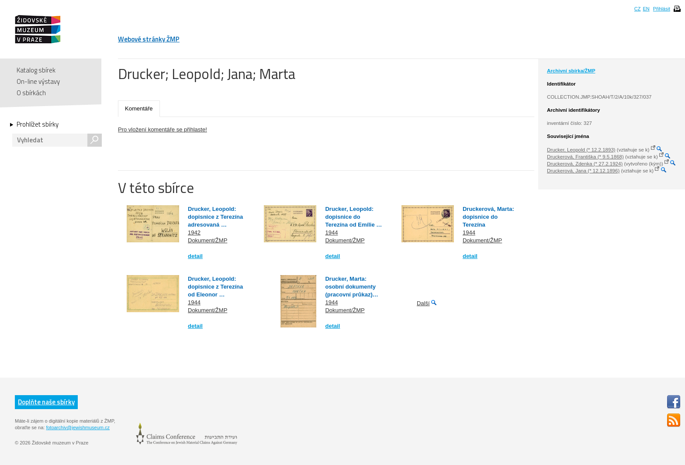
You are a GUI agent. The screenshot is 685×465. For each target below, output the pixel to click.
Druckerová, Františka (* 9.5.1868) (585, 156)
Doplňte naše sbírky (46, 402)
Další (423, 303)
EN (646, 8)
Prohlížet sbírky (38, 124)
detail (195, 256)
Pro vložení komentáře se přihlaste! (162, 129)
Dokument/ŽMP (207, 240)
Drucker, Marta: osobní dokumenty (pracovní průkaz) (350, 287)
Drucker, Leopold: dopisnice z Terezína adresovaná (215, 217)
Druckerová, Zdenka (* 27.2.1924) (585, 163)
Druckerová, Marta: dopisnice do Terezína (488, 217)
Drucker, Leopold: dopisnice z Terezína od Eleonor (215, 287)
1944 (331, 232)
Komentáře (139, 108)
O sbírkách (31, 93)
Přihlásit (661, 8)
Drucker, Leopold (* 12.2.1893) (581, 149)
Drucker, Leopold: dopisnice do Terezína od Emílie (350, 217)
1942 (194, 232)
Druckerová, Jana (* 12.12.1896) (583, 170)
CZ (637, 8)
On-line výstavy (38, 81)
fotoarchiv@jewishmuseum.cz (78, 427)
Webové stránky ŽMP (149, 39)
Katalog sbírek (36, 70)
